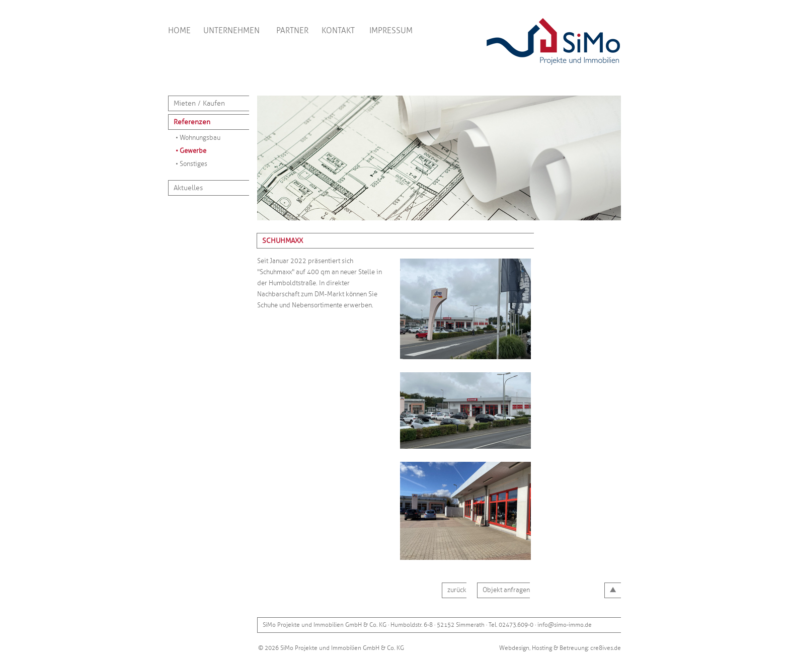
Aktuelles (188, 188)
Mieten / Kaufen (199, 103)
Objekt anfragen (506, 590)
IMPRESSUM (391, 31)
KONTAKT (338, 31)
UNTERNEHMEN (231, 31)
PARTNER (292, 31)
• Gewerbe (191, 151)
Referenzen (192, 122)
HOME (179, 31)
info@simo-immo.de (564, 625)
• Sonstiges (191, 164)
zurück (456, 590)
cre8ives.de (605, 648)
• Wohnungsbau (198, 138)
